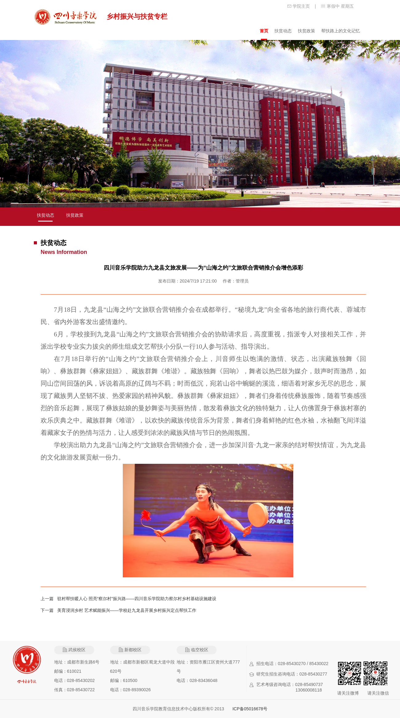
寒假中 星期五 (340, 6)
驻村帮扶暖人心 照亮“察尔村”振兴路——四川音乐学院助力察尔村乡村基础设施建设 (136, 598)
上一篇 (49, 598)
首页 (264, 30)
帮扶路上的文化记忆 (340, 30)
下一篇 (49, 610)
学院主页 (301, 6)
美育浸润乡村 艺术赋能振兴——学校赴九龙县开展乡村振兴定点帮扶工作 (126, 610)
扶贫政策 (306, 30)
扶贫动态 (283, 30)
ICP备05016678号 (249, 708)
